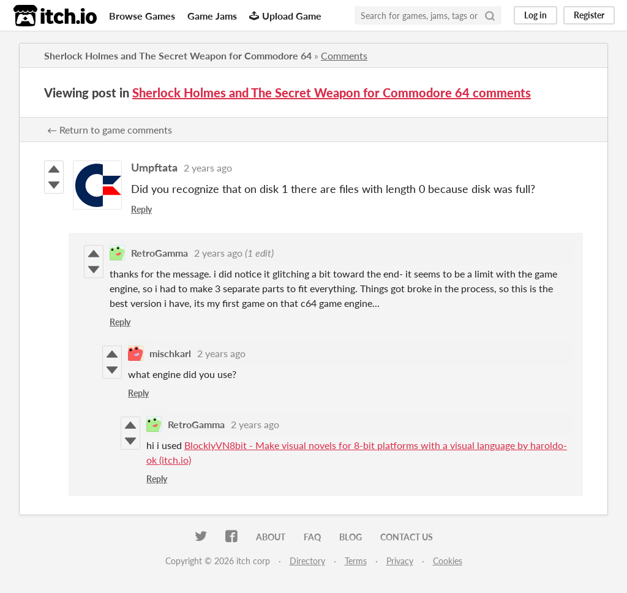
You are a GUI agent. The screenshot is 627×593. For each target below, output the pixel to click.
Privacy (399, 561)
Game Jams (212, 15)
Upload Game (285, 15)
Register (589, 15)
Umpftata (154, 167)
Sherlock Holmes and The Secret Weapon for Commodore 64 (178, 55)
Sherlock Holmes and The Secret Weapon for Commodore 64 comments (331, 92)
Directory (307, 561)
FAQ (312, 537)
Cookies (447, 561)
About (270, 537)
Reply (141, 209)
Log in (535, 15)
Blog (350, 537)
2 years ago (208, 167)
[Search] (489, 15)
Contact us (406, 537)
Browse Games (142, 15)
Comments (344, 55)
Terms (356, 561)
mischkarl (170, 353)
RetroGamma (159, 253)
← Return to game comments (109, 129)
